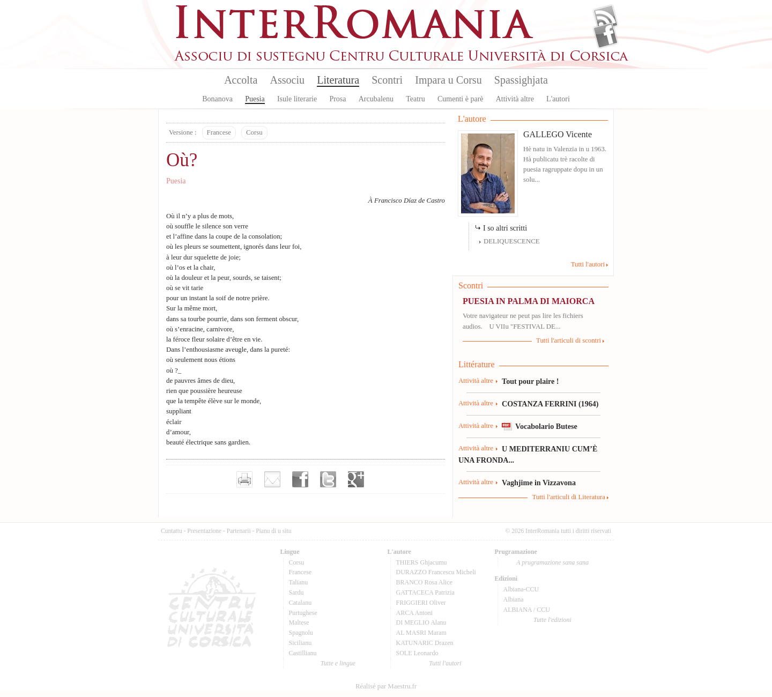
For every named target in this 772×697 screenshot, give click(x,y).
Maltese (299, 622)
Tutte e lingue (338, 663)
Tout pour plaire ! (530, 381)
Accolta (240, 80)
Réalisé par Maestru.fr (386, 686)
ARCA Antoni (414, 613)
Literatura (338, 80)
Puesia (255, 99)
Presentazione (204, 531)
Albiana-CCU (521, 589)
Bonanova (217, 99)
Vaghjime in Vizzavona (539, 482)
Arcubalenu (376, 99)
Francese (219, 132)
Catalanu (300, 602)
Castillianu (303, 653)
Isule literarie (297, 99)
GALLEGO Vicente (557, 134)
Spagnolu (301, 632)
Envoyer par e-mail (272, 479)
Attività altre (515, 99)
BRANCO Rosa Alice (424, 582)
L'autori (558, 99)
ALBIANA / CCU (526, 609)
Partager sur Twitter (328, 479)
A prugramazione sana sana (552, 562)
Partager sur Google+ (356, 479)
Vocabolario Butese (546, 426)
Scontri (387, 80)
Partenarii (239, 531)
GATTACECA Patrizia (425, 592)
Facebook (605, 35)
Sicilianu (300, 643)
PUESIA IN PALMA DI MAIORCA (529, 301)
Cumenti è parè (460, 99)
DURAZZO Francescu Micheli (436, 572)
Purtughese (303, 613)
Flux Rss (605, 18)
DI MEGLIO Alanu (421, 622)
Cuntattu (171, 531)
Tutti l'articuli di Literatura (568, 497)
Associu (287, 80)
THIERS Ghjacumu (421, 562)
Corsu (254, 132)
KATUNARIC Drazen (425, 643)
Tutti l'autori (588, 264)
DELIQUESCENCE (512, 241)
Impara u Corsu (448, 80)
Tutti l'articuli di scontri (568, 340)
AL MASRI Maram (421, 632)
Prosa (337, 99)
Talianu (298, 582)
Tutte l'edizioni (552, 620)
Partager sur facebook (300, 479)
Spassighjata (521, 80)
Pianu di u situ (273, 531)
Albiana (513, 599)
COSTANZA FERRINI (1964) (550, 403)
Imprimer (244, 479)
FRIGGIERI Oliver (421, 602)
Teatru (415, 99)
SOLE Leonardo (417, 653)
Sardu (296, 592)
